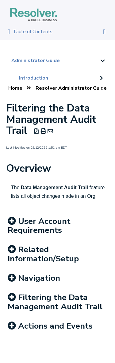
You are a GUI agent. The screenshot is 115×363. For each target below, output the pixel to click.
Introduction (33, 78)
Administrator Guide (35, 60)
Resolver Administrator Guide (71, 88)
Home (15, 88)
